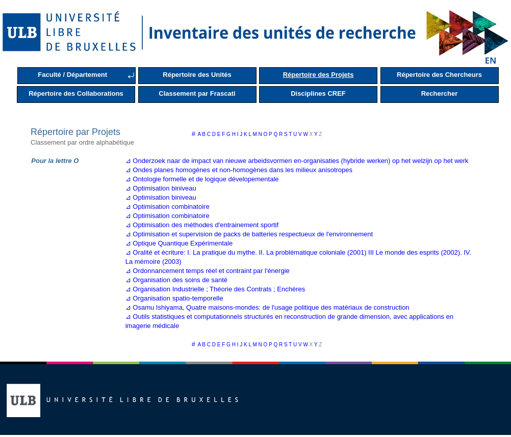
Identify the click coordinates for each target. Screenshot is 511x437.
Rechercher (439, 93)
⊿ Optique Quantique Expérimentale (179, 243)
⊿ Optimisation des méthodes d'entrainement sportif (201, 225)
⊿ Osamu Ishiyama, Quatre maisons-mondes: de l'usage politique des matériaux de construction (267, 307)
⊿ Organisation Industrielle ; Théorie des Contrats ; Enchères (215, 289)
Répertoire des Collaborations (76, 93)
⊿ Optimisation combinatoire (167, 206)
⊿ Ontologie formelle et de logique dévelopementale (202, 179)
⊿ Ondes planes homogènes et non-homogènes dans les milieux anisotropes (238, 170)
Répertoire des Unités (197, 74)
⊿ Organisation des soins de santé (176, 280)
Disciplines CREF (318, 93)
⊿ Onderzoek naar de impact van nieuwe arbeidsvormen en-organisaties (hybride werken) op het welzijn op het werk (297, 161)
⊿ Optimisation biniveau (160, 188)
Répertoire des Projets (318, 74)
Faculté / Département (72, 74)
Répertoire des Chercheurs (439, 74)
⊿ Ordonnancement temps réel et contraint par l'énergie (207, 271)
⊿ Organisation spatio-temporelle (174, 298)
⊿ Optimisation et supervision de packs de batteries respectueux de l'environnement (249, 234)
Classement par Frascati (197, 93)
